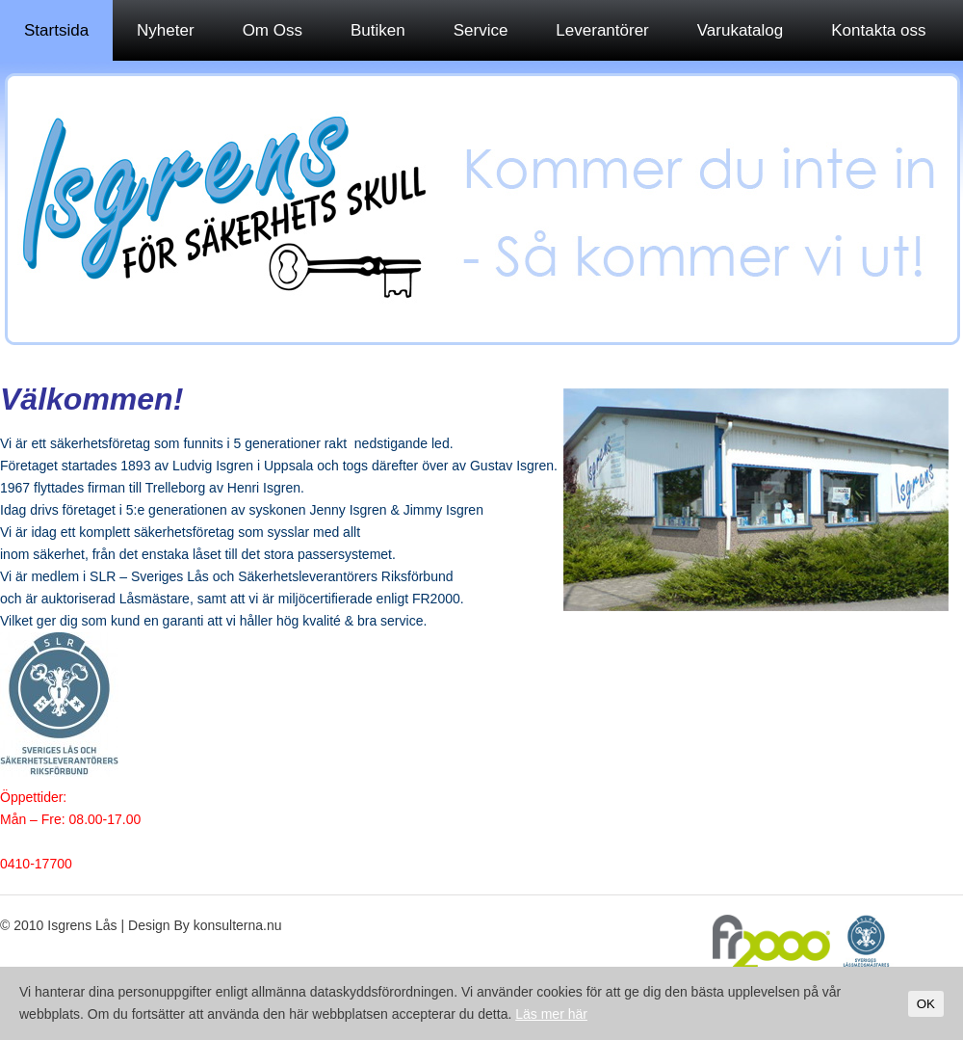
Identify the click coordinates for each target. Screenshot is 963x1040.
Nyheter (166, 30)
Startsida (56, 30)
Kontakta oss (878, 30)
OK (926, 1004)
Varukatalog (740, 30)
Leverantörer (602, 30)
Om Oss (272, 30)
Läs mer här (551, 1014)
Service (481, 30)
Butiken (378, 30)
